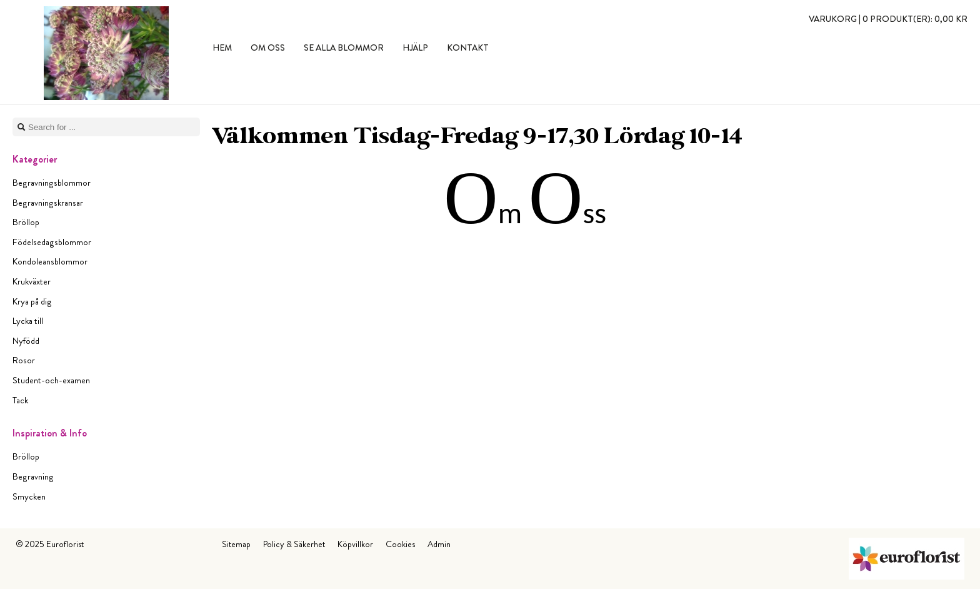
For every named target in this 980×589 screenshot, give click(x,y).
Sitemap (236, 544)
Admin (439, 544)
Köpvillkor (355, 544)
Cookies (400, 544)
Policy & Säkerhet (294, 544)
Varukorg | (888, 19)
